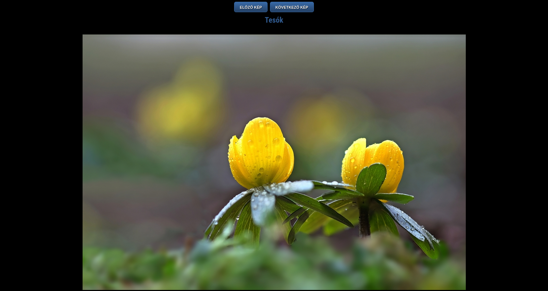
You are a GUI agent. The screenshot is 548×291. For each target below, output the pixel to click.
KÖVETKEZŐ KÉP (292, 7)
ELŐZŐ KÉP (251, 7)
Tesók (274, 20)
